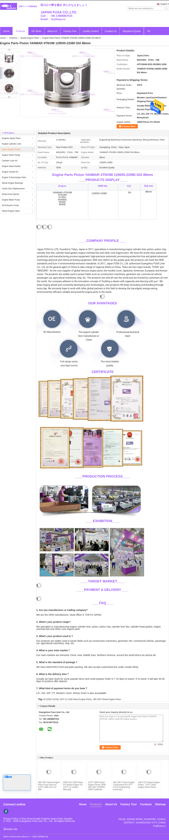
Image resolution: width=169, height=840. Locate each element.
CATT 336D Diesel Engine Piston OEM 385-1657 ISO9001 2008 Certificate (97, 786)
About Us (52, 31)
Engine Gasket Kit (10, 172)
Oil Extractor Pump (10, 205)
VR (148, 31)
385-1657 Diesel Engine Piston (107, 699)
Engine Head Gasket (11, 166)
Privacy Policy (10, 818)
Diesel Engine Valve (11, 211)
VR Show (36, 31)
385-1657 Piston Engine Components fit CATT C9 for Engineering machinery (124, 786)
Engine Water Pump (11, 200)
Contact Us (110, 31)
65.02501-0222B (50, 699)
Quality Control (91, 31)
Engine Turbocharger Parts (14, 177)
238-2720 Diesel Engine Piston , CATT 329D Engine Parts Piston (149, 784)
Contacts (146, 804)
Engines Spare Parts (11, 138)
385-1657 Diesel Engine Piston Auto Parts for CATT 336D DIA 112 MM (49, 786)
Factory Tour (70, 31)
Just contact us (40, 836)
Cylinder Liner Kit (9, 160)
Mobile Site (10, 829)
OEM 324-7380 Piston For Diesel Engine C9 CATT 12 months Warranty (73, 786)
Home (6, 31)
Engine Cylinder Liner (11, 144)
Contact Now (129, 126)
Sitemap (160, 804)
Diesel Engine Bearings (12, 183)
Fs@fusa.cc (159, 826)
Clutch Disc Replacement (13, 188)
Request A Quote (132, 31)
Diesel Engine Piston (29, 38)
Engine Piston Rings (11, 155)
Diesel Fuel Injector (10, 194)
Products (20, 31)
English (164, 4)
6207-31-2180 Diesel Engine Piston (76, 699)
